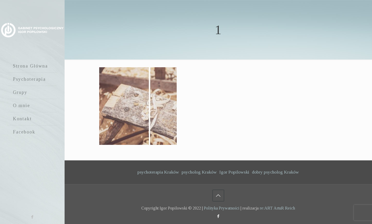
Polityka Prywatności (221, 208)
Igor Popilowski (234, 172)
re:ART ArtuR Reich (277, 208)
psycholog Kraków (199, 172)
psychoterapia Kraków (158, 172)
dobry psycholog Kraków (275, 172)
